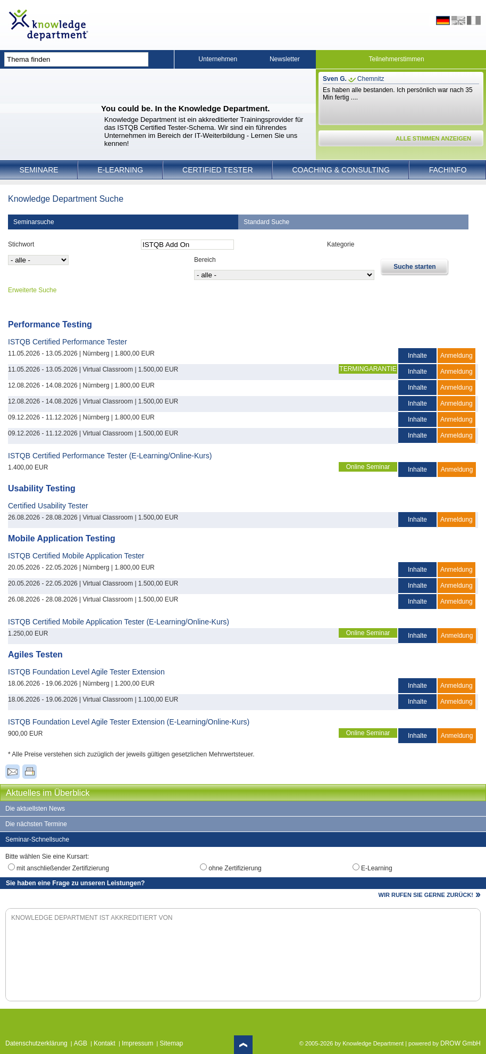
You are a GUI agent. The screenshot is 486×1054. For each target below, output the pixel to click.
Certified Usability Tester (48, 505)
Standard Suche (266, 222)
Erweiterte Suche (32, 290)
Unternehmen (217, 59)
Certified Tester (217, 170)
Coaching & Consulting (341, 170)
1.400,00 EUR (28, 467)
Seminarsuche (33, 222)
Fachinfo (448, 170)
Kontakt (104, 1043)
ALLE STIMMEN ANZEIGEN (433, 138)
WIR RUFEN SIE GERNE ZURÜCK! (426, 895)
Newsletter (285, 59)
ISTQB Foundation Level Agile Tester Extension (86, 672)
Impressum (137, 1043)
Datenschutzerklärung (36, 1043)
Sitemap (171, 1043)
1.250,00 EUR (28, 633)
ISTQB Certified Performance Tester (67, 341)
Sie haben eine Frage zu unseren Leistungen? (75, 883)
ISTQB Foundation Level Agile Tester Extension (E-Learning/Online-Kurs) (128, 722)
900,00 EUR (25, 733)
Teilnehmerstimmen (396, 59)
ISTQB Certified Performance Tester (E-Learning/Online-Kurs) (110, 455)
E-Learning (121, 170)
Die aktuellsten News (35, 808)
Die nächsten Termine (36, 824)
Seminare (38, 170)
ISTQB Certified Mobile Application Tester (76, 555)
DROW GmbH (460, 1043)
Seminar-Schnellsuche (37, 839)
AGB (80, 1043)
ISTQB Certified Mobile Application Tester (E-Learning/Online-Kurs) (118, 621)
